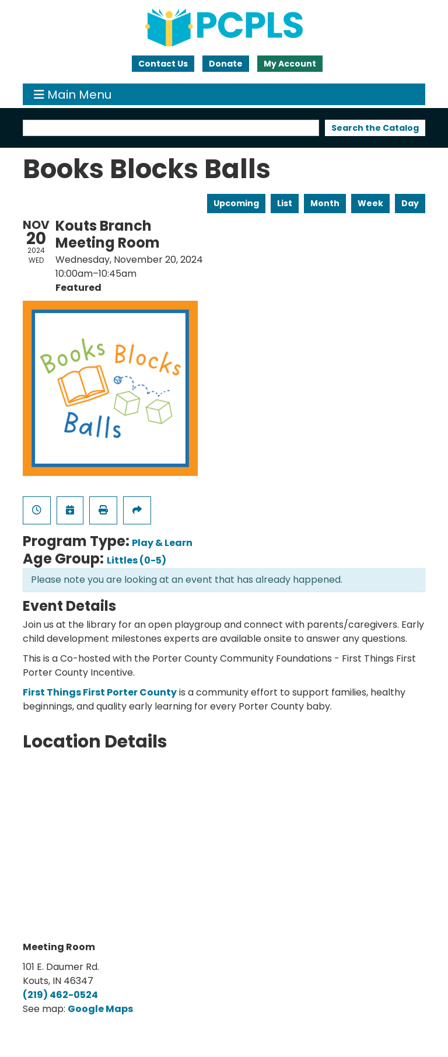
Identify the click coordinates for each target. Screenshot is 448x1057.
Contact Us (163, 63)
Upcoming (236, 203)
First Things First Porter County (100, 692)
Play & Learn (162, 543)
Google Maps (100, 1009)
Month (325, 203)
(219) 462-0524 (60, 995)
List (284, 203)
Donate (226, 63)
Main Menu (72, 94)
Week (370, 203)
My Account (290, 63)
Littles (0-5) (136, 560)
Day (410, 203)
